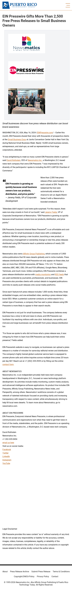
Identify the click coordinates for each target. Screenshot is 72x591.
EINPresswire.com (45, 132)
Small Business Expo (17, 139)
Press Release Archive (19, 571)
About (5, 571)
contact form (8, 364)
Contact (54, 576)
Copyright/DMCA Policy (24, 576)
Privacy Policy (43, 576)
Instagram (6, 460)
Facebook (6, 449)
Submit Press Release (40, 571)
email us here (8, 442)
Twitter (5, 453)
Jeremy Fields (51, 212)
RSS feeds (59, 274)
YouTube (6, 463)
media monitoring (43, 274)
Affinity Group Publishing (34, 254)
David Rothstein (13, 160)
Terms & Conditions (61, 571)
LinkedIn (6, 456)
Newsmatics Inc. (35, 160)
